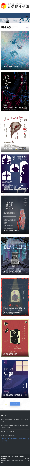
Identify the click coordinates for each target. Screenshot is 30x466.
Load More (15, 404)
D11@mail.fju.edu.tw (11, 435)
